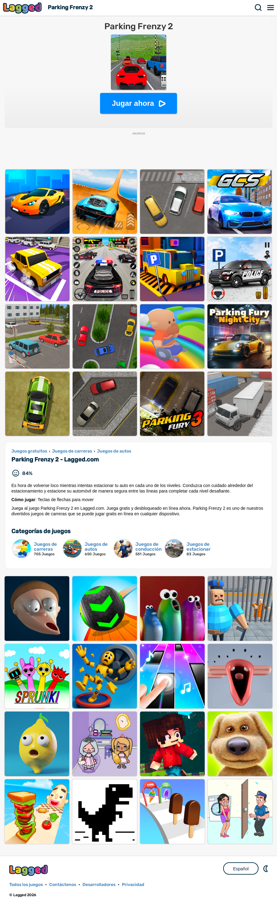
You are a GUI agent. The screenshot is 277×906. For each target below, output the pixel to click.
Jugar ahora (133, 103)
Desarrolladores (98, 884)
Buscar (258, 7)
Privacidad (133, 884)
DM (266, 868)
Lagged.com (29, 870)
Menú (271, 7)
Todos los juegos (26, 884)
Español (241, 868)
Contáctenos (62, 884)
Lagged (23, 8)
